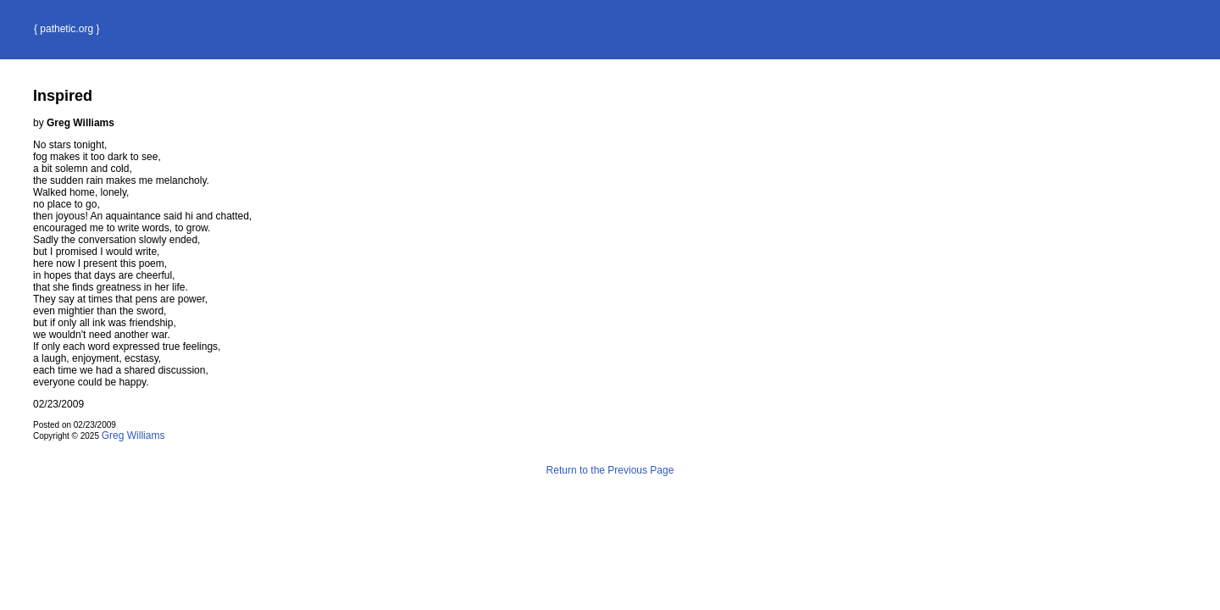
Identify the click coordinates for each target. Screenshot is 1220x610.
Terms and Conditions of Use (610, 507)
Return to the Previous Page (610, 470)
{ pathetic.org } (66, 29)
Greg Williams (133, 435)
